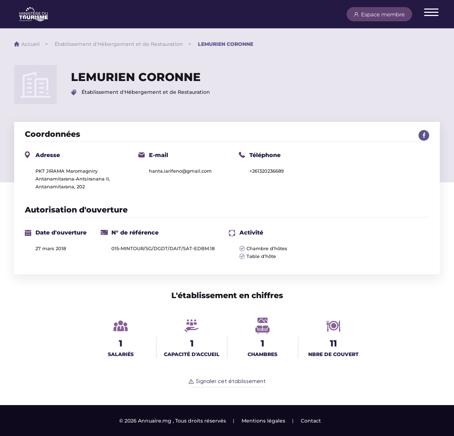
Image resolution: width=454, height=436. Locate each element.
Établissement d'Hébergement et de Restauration (119, 44)
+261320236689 (266, 171)
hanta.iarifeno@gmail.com (180, 171)
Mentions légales (263, 421)
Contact (311, 421)
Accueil (30, 44)
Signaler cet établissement (231, 381)
